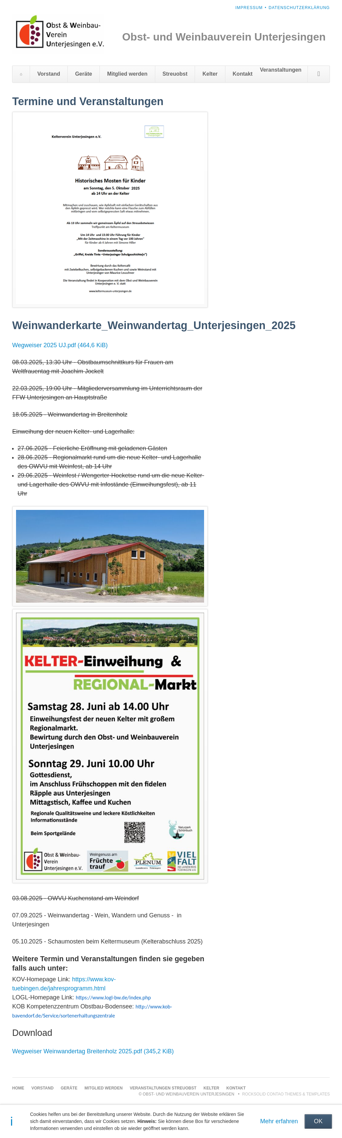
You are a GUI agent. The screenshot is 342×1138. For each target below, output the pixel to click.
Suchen (318, 74)
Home (21, 74)
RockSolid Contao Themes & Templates (286, 1094)
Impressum (249, 7)
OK (318, 1121)
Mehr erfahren (279, 1121)
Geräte (83, 74)
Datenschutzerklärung (299, 7)
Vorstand (48, 74)
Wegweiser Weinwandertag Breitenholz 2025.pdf (93, 1051)
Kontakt (243, 74)
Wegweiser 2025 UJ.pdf (60, 345)
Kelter (209, 74)
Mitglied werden (127, 74)
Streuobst (175, 74)
